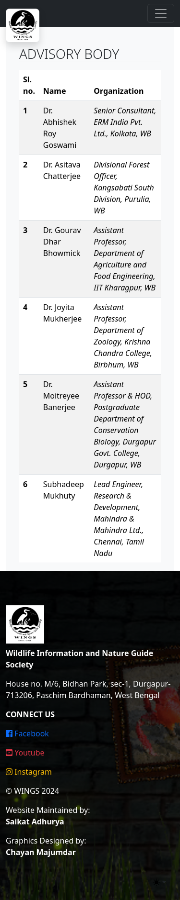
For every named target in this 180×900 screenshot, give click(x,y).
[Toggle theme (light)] (159, 882)
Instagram (29, 772)
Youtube (25, 752)
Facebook (27, 733)
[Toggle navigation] (160, 13)
